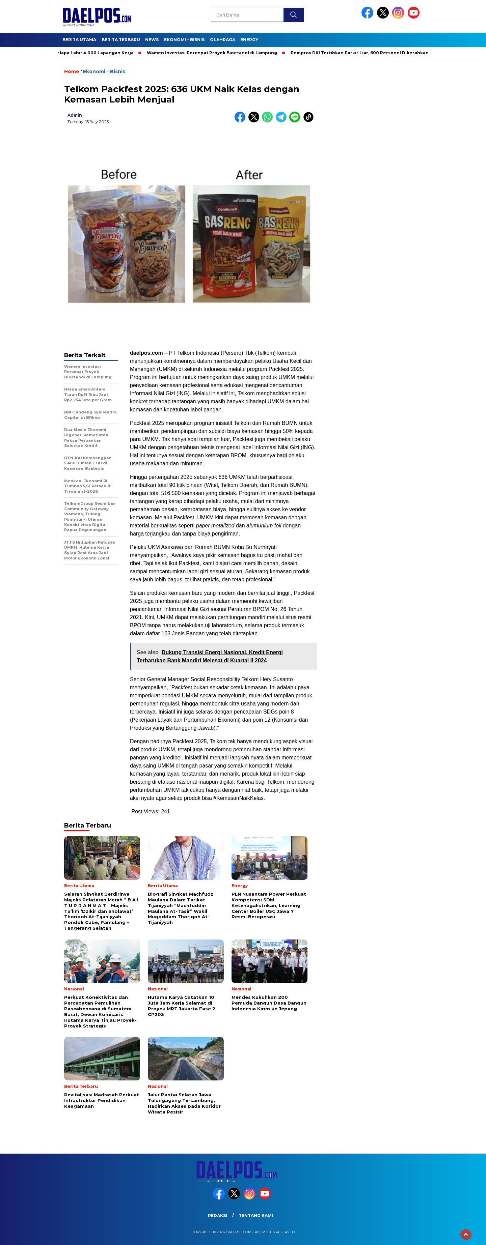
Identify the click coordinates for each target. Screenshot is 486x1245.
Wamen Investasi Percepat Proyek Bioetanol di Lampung (215, 52)
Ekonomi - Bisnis (104, 71)
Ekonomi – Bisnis (184, 39)
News (152, 39)
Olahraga (222, 39)
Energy (249, 39)
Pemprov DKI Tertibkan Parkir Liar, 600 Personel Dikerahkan (363, 52)
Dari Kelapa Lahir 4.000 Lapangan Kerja (91, 52)
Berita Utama (79, 39)
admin (75, 115)
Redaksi (217, 1215)
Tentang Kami (256, 1215)
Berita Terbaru (121, 39)
